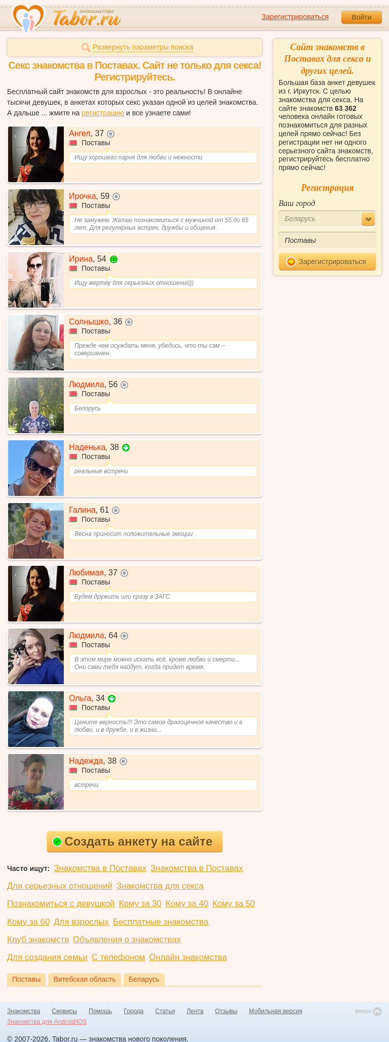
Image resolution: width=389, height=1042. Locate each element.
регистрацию (103, 113)
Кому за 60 (28, 922)
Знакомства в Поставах (100, 868)
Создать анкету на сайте (132, 841)
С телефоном (118, 957)
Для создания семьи (47, 957)
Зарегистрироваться (295, 17)
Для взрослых (81, 922)
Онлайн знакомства (188, 957)
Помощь (100, 1011)
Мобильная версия (276, 1011)
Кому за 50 (233, 903)
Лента (194, 1011)
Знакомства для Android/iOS (47, 1021)
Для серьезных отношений (59, 886)
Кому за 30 (140, 903)
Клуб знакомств (38, 939)
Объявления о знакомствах (127, 939)
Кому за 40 (187, 903)
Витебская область (84, 979)
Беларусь (144, 979)
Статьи (165, 1011)
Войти (361, 17)
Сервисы (64, 1011)
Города (133, 1011)
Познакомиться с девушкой (61, 903)
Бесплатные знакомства (160, 922)
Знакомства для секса (160, 886)
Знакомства (23, 1011)
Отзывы (226, 1011)
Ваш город (297, 203)
